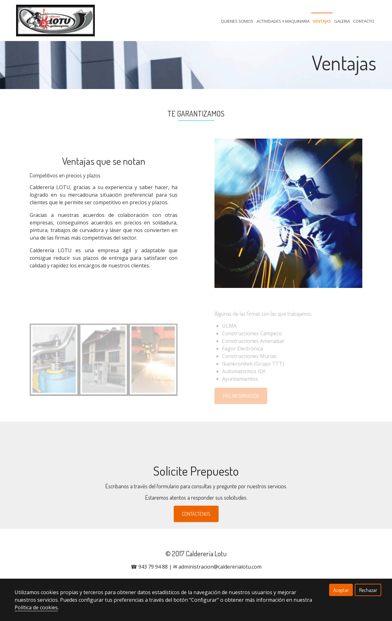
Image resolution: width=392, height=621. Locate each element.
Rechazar (368, 590)
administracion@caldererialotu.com (220, 566)
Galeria (342, 21)
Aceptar (341, 590)
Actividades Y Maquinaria (283, 21)
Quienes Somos (237, 21)
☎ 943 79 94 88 (149, 566)
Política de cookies (36, 607)
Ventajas (322, 21)
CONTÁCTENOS (196, 524)
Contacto (363, 21)
